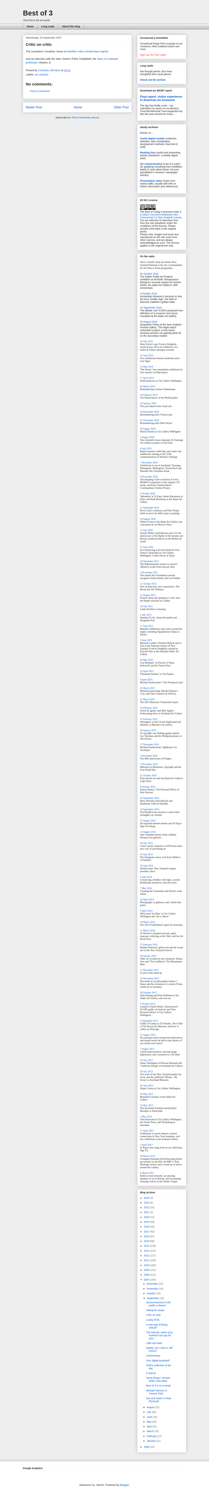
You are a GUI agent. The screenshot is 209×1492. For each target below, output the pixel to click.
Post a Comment (40, 91)
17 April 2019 (147, 378)
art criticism (41, 74)
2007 (147, 1279)
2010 (147, 1265)
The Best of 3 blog (150, 211)
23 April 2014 (147, 899)
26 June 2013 (146, 1085)
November (153, 1288)
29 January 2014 (148, 956)
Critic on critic (153, 1315)
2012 (147, 1255)
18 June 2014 (146, 865)
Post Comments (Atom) (85, 117)
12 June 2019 (146, 355)
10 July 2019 (146, 341)
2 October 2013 (147, 1004)
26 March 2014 (147, 922)
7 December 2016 (149, 462)
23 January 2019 (148, 403)
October (151, 1293)
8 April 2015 (146, 679)
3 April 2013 (146, 1144)
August (151, 1407)
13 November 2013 (149, 978)
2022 (147, 1207)
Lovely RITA (152, 1319)
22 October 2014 (148, 775)
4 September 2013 (149, 1020)
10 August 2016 (148, 519)
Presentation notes (151, 180)
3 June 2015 (146, 640)
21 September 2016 (149, 507)
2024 (147, 1198)
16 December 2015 (149, 561)
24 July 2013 (146, 1060)
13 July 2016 (146, 530)
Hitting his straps (155, 1310)
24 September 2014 (149, 798)
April (149, 1426)
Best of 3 (38, 13)
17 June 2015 (146, 626)
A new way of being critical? (156, 1326)
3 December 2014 (149, 755)
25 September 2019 (151, 307)
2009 (147, 1270)
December (153, 1283)
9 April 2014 (146, 911)
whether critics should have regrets (87, 51)
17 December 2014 (149, 744)
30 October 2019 (149, 273)
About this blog (71, 26)
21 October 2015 (148, 583)
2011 (147, 1260)
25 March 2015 (147, 688)
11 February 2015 (148, 719)
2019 (147, 1221)
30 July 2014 (146, 843)
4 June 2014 (146, 877)
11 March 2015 (147, 699)
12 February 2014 (149, 944)
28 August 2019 (148, 321)
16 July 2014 (146, 854)
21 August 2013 (148, 1035)
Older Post (121, 107)
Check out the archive (153, 79)
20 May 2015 (146, 660)
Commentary (153, 1355)
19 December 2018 (149, 412)
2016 (147, 1236)
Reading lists (147, 152)
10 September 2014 (149, 809)
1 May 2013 (146, 1116)
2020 (147, 1217)
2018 (147, 1226)
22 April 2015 (147, 671)
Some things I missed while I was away (158, 1379)
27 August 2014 (148, 820)
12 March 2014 (147, 930)
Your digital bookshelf (157, 1360)
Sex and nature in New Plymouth (158, 1400)
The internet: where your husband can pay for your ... (159, 1335)
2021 (147, 1212)
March (150, 1431)
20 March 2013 (147, 1156)
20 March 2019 (147, 386)
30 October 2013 (148, 992)
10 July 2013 (146, 1071)
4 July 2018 (146, 448)
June (150, 1417)
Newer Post (34, 107)
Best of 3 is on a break (158, 1385)
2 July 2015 (146, 615)
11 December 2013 (149, 970)
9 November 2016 (149, 476)
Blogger (124, 1484)
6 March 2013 (147, 1173)
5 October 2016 (147, 493)
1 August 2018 (147, 437)
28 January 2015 (148, 730)
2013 (147, 1250)
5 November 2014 (149, 764)
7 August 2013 (147, 1049)
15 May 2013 (146, 1105)
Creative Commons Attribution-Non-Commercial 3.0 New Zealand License (161, 216)
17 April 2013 (147, 1130)
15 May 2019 (146, 366)
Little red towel (154, 1343)
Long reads (47, 26)
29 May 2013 (146, 1094)
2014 (147, 1245)
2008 (147, 1274)
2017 (147, 1231)
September (153, 1298)
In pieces (151, 1373)
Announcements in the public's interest (158, 1304)
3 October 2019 (148, 293)
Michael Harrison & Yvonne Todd (156, 1392)
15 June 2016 (146, 547)
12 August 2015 (148, 595)
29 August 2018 (148, 428)
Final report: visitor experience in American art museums (161, 98)
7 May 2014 (146, 888)
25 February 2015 (149, 708)
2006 (147, 1446)
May (149, 1421)
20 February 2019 (149, 395)
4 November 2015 (149, 572)
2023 (147, 1202)
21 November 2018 (149, 420)
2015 (147, 1241)
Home (30, 26)
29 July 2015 (146, 606)
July (149, 1412)
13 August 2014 (148, 832)
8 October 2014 (147, 786)
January (151, 1440)
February (152, 1436)
